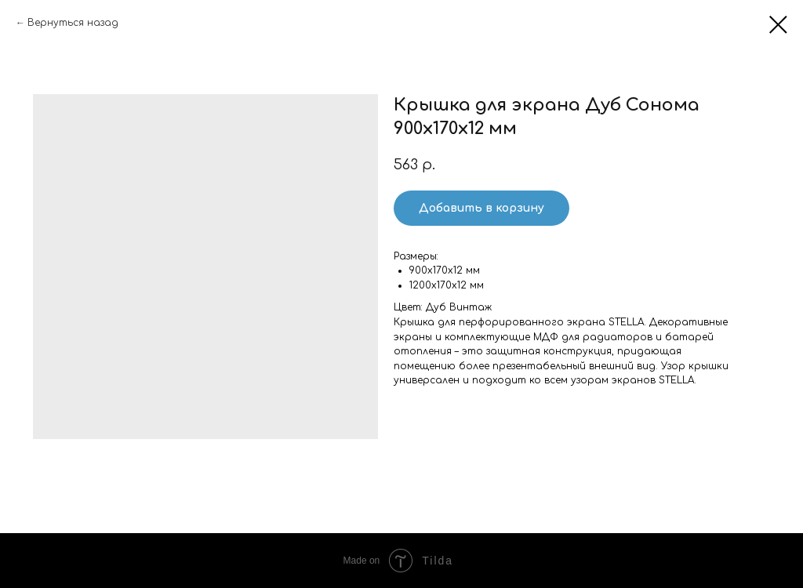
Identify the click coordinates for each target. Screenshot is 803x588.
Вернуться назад (72, 22)
